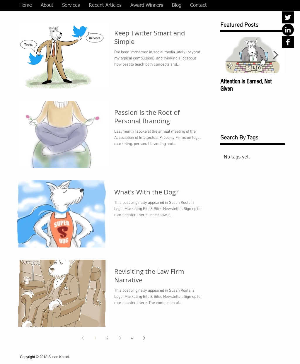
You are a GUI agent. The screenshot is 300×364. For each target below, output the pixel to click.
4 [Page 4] (132, 338)
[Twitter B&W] (288, 17)
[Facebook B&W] (288, 42)
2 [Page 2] (107, 338)
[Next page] (144, 338)
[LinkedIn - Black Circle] (288, 30)
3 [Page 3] (120, 338)
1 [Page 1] (95, 338)
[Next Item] (275, 55)
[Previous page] (82, 338)
